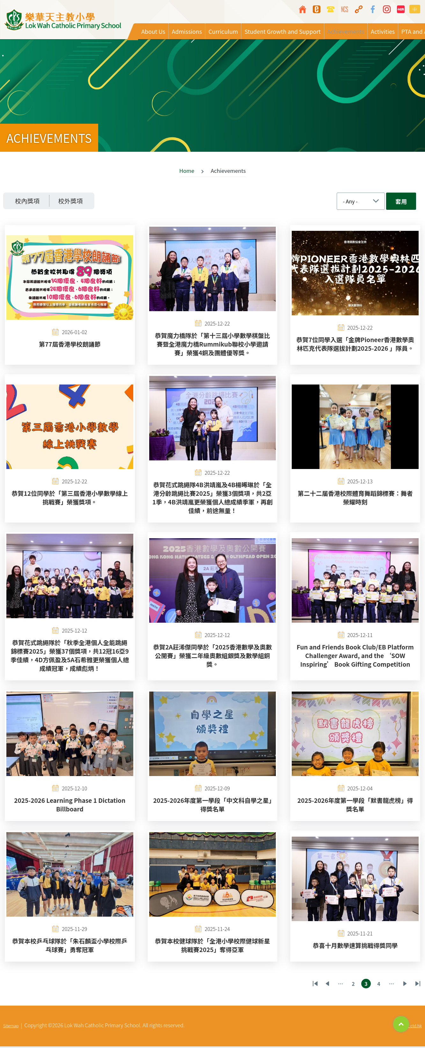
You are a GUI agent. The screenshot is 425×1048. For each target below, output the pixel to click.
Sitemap (10, 1027)
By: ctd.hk (413, 1027)
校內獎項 (29, 202)
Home (186, 171)
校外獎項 (76, 202)
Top (401, 1024)
